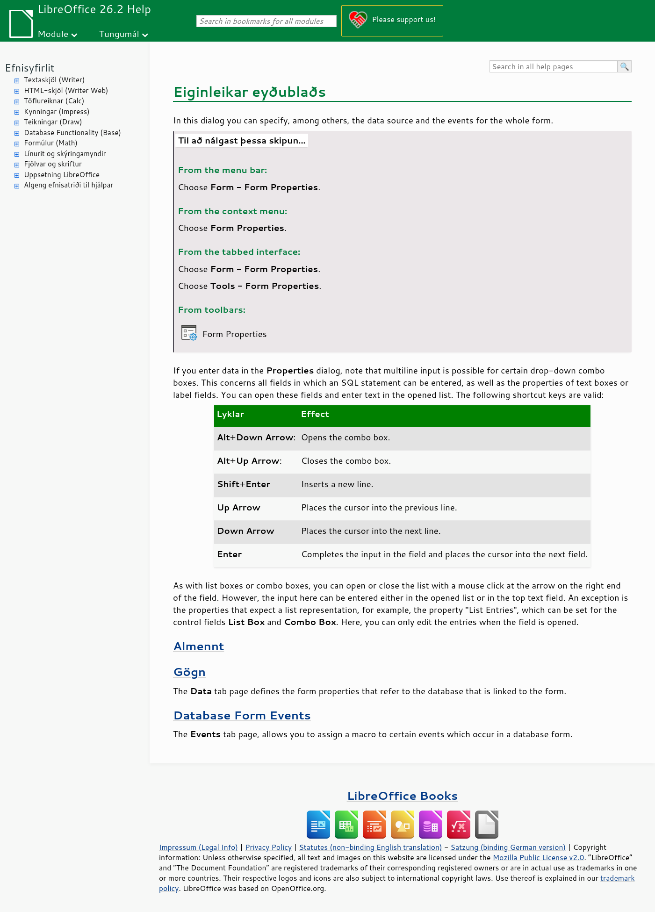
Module (52, 33)
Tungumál (119, 33)
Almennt (198, 646)
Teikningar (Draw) (53, 122)
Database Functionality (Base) (72, 132)
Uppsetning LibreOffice (62, 175)
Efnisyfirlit (29, 67)
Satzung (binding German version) (508, 847)
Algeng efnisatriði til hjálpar (68, 185)
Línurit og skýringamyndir (65, 153)
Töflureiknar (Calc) (54, 101)
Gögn (189, 671)
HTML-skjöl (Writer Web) (66, 90)
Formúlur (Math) (51, 143)
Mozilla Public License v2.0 (538, 857)
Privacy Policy (268, 847)
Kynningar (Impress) (57, 111)
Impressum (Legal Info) (198, 847)
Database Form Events (242, 715)
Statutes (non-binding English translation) (370, 847)
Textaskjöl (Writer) (54, 80)
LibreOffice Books (402, 795)
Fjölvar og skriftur (53, 164)
